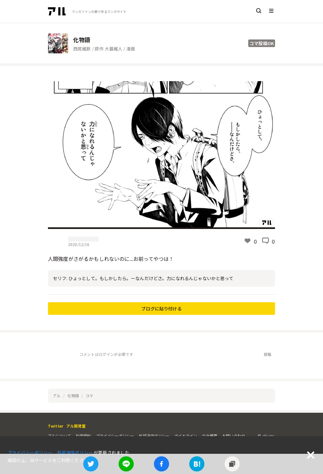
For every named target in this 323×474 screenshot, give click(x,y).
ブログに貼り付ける (161, 308)
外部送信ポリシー (154, 435)
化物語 (73, 395)
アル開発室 (75, 426)
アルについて (59, 435)
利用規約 (83, 435)
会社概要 (209, 435)
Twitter (55, 426)
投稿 (267, 354)
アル (57, 395)
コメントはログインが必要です (106, 354)
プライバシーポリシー (115, 435)
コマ (89, 395)
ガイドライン (185, 435)
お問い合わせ (233, 435)
